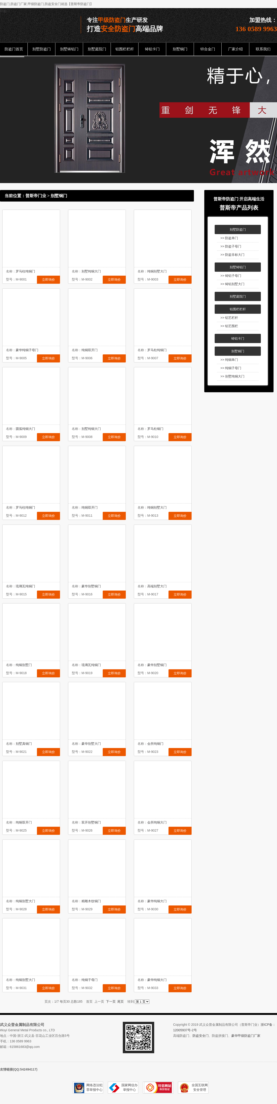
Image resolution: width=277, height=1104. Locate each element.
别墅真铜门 (24, 743)
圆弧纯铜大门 (25, 429)
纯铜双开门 (89, 350)
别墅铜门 (180, 49)
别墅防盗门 (41, 49)
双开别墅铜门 (91, 822)
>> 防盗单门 (229, 238)
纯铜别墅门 (24, 665)
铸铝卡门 (152, 49)
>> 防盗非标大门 (232, 254)
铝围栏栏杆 (124, 49)
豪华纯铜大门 (157, 901)
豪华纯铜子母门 (27, 350)
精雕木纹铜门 (91, 901)
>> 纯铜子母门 (230, 368)
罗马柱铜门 (155, 429)
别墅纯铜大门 (91, 271)
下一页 (111, 1001)
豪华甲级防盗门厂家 (245, 1036)
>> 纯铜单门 (229, 360)
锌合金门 (207, 49)
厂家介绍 (235, 49)
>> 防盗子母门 (230, 246)
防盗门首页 (14, 49)
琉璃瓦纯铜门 (25, 586)
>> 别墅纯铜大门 (232, 376)
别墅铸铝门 (69, 49)
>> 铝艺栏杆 (229, 318)
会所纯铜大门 (157, 822)
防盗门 (5, 11)
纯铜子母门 (89, 980)
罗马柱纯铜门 (25, 271)
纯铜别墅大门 (157, 271)
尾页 (120, 1001)
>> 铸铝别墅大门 (232, 284)
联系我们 (263, 49)
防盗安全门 (201, 1036)
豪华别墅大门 (91, 743)
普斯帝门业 (35, 195)
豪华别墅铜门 (91, 586)
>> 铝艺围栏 (229, 326)
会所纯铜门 (155, 743)
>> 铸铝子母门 (230, 276)
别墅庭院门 (97, 49)
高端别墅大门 (157, 586)
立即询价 (48, 279)
